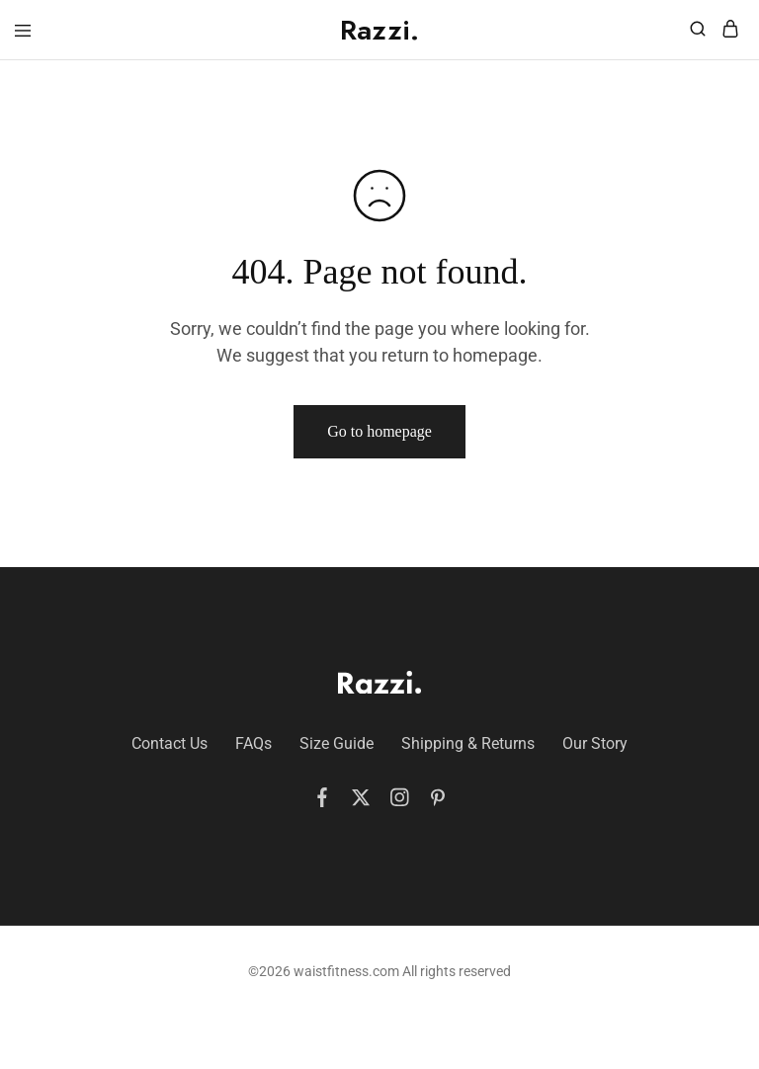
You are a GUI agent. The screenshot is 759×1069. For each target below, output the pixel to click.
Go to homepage (379, 431)
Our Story (595, 743)
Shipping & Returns (468, 743)
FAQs (253, 743)
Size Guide (336, 743)
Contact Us (169, 743)
